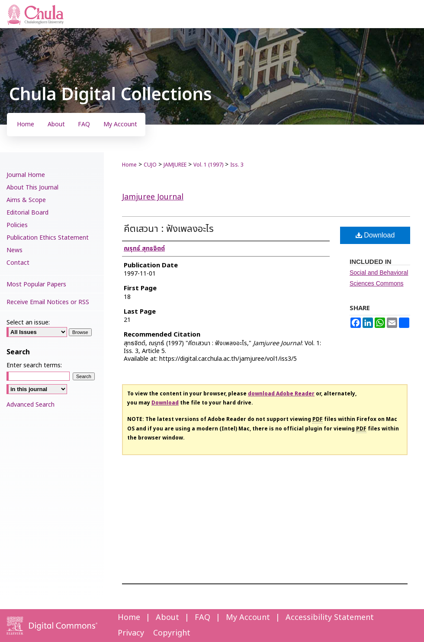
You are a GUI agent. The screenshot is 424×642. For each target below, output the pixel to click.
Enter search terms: (34, 365)
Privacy (131, 633)
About (167, 617)
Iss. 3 (237, 165)
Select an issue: (28, 322)
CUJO (150, 165)
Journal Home (25, 175)
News (14, 250)
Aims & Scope (26, 200)
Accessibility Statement (330, 617)
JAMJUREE (175, 165)
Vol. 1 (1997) (208, 165)
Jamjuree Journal (152, 197)
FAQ (202, 617)
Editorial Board (27, 212)
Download (375, 235)
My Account (248, 617)
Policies (17, 225)
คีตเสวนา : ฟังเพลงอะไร (169, 229)
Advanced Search (30, 404)
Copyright (171, 633)
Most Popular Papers (36, 284)
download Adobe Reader (281, 394)
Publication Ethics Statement (47, 237)
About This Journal (32, 187)
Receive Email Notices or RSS (47, 302)
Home (129, 165)
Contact (17, 262)
